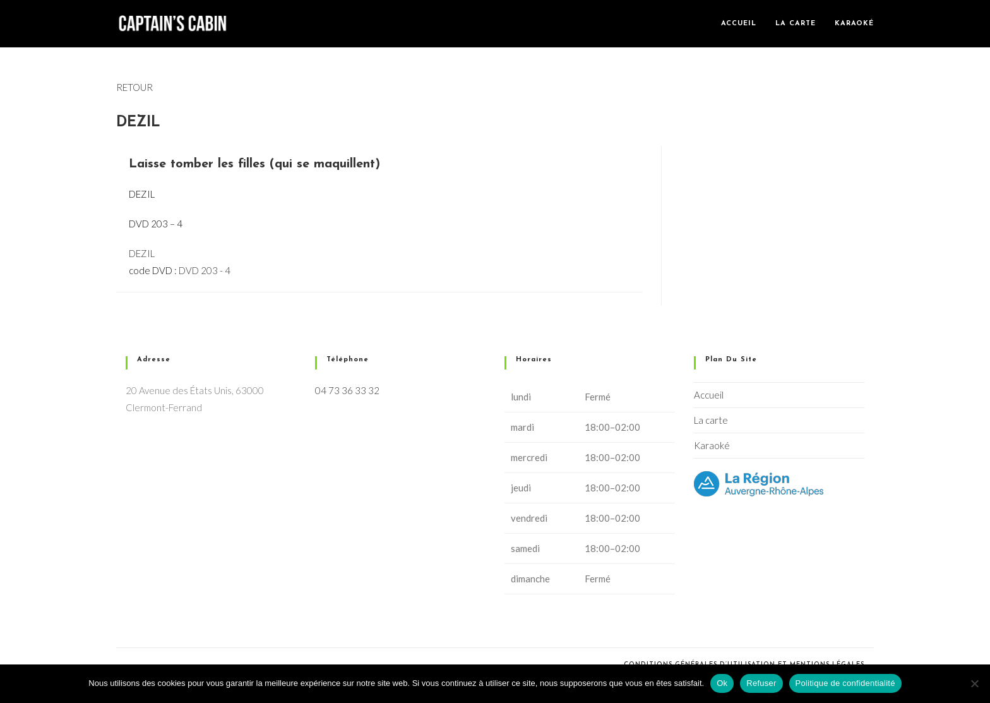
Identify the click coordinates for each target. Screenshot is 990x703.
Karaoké (712, 445)
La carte (711, 420)
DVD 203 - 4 (204, 270)
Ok (722, 683)
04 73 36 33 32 (347, 390)
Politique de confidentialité (845, 683)
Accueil (709, 394)
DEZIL (142, 253)
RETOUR (134, 87)
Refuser (761, 683)
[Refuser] (974, 683)
